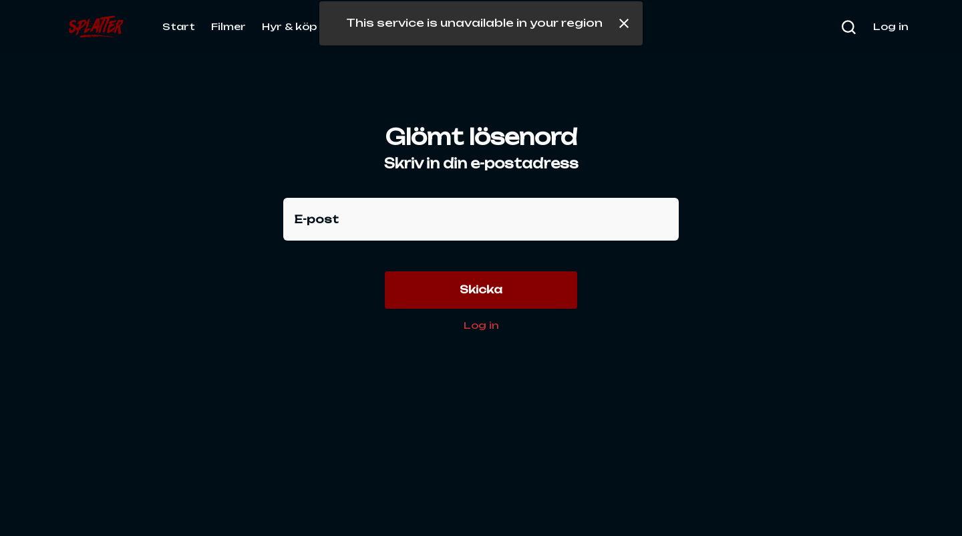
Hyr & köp (289, 26)
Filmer (228, 26)
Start (178, 26)
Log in (481, 325)
